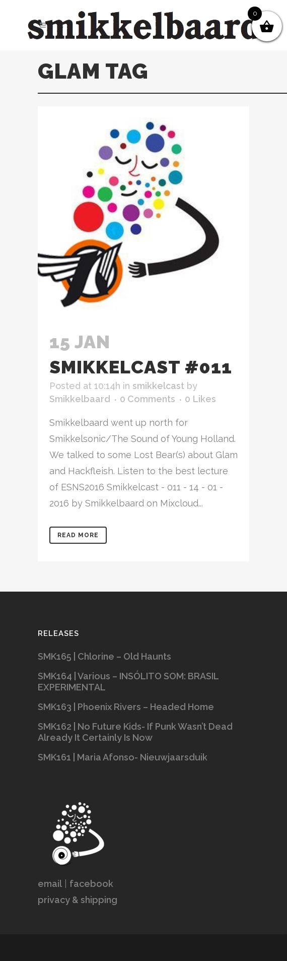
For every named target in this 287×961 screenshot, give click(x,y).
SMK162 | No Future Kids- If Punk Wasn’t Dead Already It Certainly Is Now (135, 732)
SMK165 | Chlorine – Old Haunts (104, 656)
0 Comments (147, 399)
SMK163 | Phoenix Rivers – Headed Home (126, 706)
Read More (78, 535)
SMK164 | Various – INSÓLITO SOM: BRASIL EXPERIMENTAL (128, 681)
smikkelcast (158, 385)
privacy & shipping (77, 899)
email (50, 883)
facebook (91, 883)
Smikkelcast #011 (140, 366)
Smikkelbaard (79, 399)
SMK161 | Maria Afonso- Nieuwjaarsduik (122, 757)
